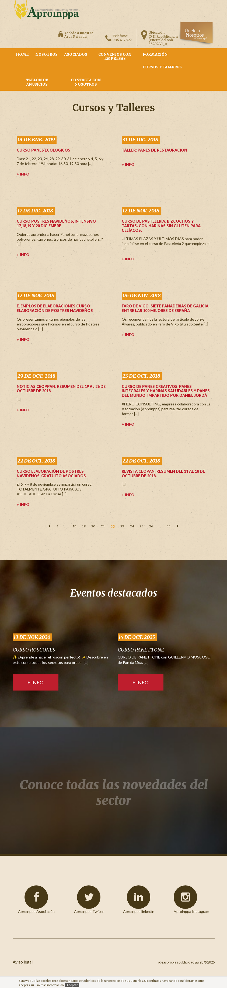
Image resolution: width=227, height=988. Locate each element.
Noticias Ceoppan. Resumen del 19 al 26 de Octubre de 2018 (61, 388)
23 (122, 526)
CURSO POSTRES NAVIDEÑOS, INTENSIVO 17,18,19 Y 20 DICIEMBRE (56, 223)
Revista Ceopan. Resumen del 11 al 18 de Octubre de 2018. (163, 473)
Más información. (52, 985)
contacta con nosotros (86, 82)
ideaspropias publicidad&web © (182, 962)
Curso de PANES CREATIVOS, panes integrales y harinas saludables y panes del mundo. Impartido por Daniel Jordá (166, 391)
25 (141, 526)
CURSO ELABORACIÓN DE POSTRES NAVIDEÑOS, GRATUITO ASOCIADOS (51, 473)
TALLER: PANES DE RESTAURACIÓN (154, 150)
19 (84, 526)
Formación (155, 54)
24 (132, 526)
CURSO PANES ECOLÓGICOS (43, 150)
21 (103, 526)
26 (151, 526)
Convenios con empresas (114, 56)
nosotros (46, 54)
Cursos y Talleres (162, 67)
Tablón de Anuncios (37, 82)
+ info (23, 174)
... (65, 526)
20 (93, 526)
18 (74, 526)
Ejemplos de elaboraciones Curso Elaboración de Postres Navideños (55, 308)
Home (22, 54)
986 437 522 (122, 40)
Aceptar (72, 985)
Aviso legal (23, 961)
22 (112, 526)
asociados (75, 54)
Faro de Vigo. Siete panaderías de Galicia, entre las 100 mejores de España (165, 308)
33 (168, 526)
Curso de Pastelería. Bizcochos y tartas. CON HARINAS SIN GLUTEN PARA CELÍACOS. (161, 226)
